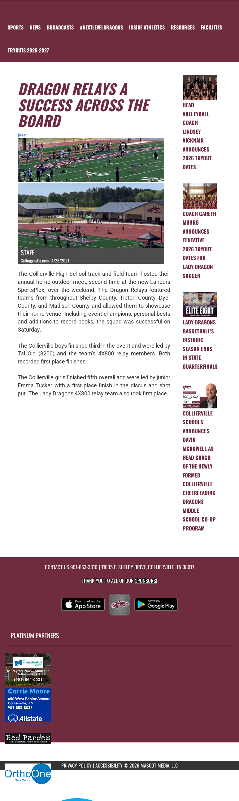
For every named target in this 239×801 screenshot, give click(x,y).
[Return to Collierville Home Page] (17, 8)
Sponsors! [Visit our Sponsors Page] (146, 580)
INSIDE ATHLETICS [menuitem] (147, 27)
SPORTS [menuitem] (16, 27)
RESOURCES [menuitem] (183, 27)
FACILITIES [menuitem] (211, 27)
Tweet (22, 135)
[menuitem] (35, 27)
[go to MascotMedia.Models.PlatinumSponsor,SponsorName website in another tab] (119, 669)
